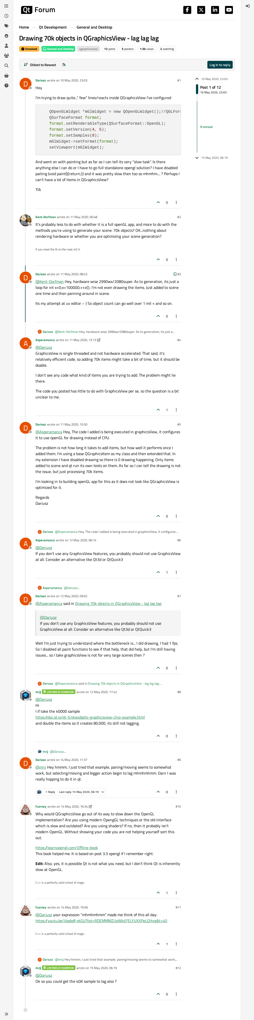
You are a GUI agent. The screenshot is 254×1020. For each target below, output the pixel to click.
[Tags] (6, 26)
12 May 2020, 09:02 (73, 595)
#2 (179, 216)
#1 (179, 80)
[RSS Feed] (64, 65)
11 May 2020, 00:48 (83, 216)
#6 (179, 540)
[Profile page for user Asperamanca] (26, 343)
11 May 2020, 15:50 (73, 424)
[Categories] (6, 6)
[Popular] (6, 36)
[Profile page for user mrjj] (26, 695)
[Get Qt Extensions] (6, 75)
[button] (6, 1014)
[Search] (6, 66)
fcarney (40, 806)
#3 (179, 274)
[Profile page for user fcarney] (26, 810)
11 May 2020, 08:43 (73, 274)
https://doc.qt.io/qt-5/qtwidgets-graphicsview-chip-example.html (90, 717)
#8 (179, 691)
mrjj (38, 691)
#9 (179, 759)
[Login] (247, 6)
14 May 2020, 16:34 (74, 806)
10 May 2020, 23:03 (73, 80)
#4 (179, 339)
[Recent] (6, 16)
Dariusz (40, 80)
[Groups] (6, 56)
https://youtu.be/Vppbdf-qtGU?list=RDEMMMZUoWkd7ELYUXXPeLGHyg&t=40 (101, 921)
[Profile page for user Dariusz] (26, 84)
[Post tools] (176, 202)
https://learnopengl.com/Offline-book (66, 848)
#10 (178, 806)
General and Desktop (58, 48)
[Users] (6, 46)
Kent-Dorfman (45, 216)
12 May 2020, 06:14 (82, 540)
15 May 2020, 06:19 (103, 967)
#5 (179, 424)
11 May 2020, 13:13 (82, 339)
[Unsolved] (6, 85)
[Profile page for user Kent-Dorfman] (26, 220)
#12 (178, 967)
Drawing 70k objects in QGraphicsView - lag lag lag (118, 603)
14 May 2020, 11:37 (73, 759)
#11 (178, 907)
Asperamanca (45, 339)
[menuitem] (247, 6)
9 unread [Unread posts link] (206, 126)
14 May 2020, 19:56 (74, 907)
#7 (179, 595)
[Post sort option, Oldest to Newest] (39, 65)
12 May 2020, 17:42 (103, 691)
